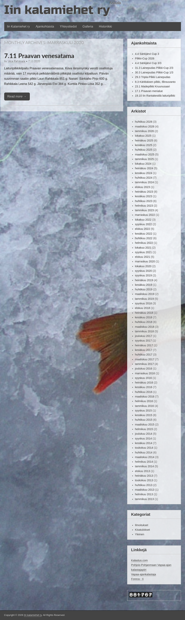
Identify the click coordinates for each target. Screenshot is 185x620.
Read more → (17, 96)
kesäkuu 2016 (143, 387)
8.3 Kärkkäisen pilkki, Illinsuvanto (155, 81)
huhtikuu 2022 (143, 238)
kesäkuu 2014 (143, 443)
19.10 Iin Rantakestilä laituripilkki (155, 95)
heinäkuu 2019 (144, 280)
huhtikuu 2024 (143, 177)
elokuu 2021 (142, 256)
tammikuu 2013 (144, 499)
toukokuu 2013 (144, 480)
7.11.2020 (34, 61)
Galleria (88, 26)
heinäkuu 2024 (144, 168)
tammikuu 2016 (144, 405)
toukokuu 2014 (144, 447)
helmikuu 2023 (144, 205)
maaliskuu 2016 (144, 396)
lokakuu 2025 (143, 135)
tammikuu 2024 (144, 182)
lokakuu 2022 (143, 219)
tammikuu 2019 (144, 298)
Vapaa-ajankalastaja (143, 574)
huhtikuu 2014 (143, 452)
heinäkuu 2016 (144, 382)
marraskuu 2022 (145, 214)
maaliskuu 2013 (144, 489)
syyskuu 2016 (143, 377)
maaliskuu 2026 (144, 126)
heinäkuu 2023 (144, 191)
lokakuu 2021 (143, 247)
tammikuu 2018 (144, 331)
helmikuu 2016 (144, 401)
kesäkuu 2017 (143, 349)
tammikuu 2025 (144, 159)
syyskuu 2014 (143, 438)
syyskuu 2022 (143, 224)
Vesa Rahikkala (16, 61)
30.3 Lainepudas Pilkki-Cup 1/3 (154, 72)
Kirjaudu (115, 2)
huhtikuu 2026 (143, 121)
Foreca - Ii (137, 579)
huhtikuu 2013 (143, 485)
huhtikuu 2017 (143, 354)
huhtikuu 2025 (143, 149)
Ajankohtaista (45, 26)
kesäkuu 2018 (143, 317)
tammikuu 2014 (144, 466)
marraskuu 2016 (145, 373)
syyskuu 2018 (143, 303)
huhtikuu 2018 (143, 322)
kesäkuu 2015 (143, 415)
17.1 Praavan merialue (149, 91)
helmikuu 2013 (144, 494)
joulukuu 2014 (143, 433)
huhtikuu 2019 (143, 289)
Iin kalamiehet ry (57, 10)
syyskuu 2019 (143, 275)
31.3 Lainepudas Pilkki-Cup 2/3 (154, 67)
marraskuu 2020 (145, 261)
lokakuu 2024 (143, 163)
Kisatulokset (142, 529)
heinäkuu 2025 (144, 140)
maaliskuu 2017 (144, 359)
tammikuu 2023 (144, 210)
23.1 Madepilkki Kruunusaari (152, 86)
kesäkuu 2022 (143, 233)
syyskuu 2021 (143, 252)
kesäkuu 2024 (143, 173)
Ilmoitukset (141, 525)
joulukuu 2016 (143, 368)
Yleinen (139, 534)
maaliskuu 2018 (144, 326)
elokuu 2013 (142, 471)
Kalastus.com (139, 560)
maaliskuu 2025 (144, 154)
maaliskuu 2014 (144, 457)
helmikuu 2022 (144, 242)
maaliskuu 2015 (144, 424)
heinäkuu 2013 (144, 475)
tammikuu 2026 (144, 131)
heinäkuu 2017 (144, 345)
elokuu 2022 (142, 228)
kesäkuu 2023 (143, 196)
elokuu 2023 (142, 187)
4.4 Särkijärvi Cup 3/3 (148, 63)
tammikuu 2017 (144, 363)
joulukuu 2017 (143, 336)
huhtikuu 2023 (143, 201)
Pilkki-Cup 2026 (144, 58)
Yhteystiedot (68, 26)
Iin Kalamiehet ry (18, 26)
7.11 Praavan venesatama (39, 55)
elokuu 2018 (142, 308)
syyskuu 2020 (143, 270)
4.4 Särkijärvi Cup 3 (147, 53)
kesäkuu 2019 (143, 284)
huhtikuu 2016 (143, 391)
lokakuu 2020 (143, 266)
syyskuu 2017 (143, 340)
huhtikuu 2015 (143, 419)
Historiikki (105, 26)
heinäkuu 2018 (144, 312)
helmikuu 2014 (144, 461)
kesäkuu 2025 (143, 145)
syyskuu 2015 (143, 410)
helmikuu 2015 (144, 429)
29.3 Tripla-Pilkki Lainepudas (152, 77)
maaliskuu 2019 (144, 294)
